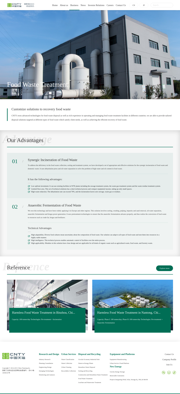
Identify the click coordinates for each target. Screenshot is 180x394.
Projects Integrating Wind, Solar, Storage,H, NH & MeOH (129, 380)
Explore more (165, 268)
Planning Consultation (46, 363)
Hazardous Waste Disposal (86, 367)
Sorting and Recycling (85, 371)
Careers (108, 5)
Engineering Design (45, 367)
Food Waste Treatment (85, 378)
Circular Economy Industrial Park (89, 359)
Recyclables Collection (68, 371)
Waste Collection (66, 363)
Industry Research (44, 359)
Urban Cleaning (66, 367)
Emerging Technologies (46, 371)
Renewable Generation (117, 376)
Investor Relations (94, 5)
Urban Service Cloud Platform (119, 363)
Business (72, 5)
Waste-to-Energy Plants (85, 363)
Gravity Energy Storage (117, 372)
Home (53, 5)
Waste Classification (67, 359)
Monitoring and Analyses (47, 375)
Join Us (169, 365)
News (81, 5)
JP (142, 5)
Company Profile (169, 359)
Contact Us (119, 5)
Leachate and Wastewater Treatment (89, 382)
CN (131, 5)
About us (62, 5)
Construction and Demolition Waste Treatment (93, 375)
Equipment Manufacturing (118, 359)
